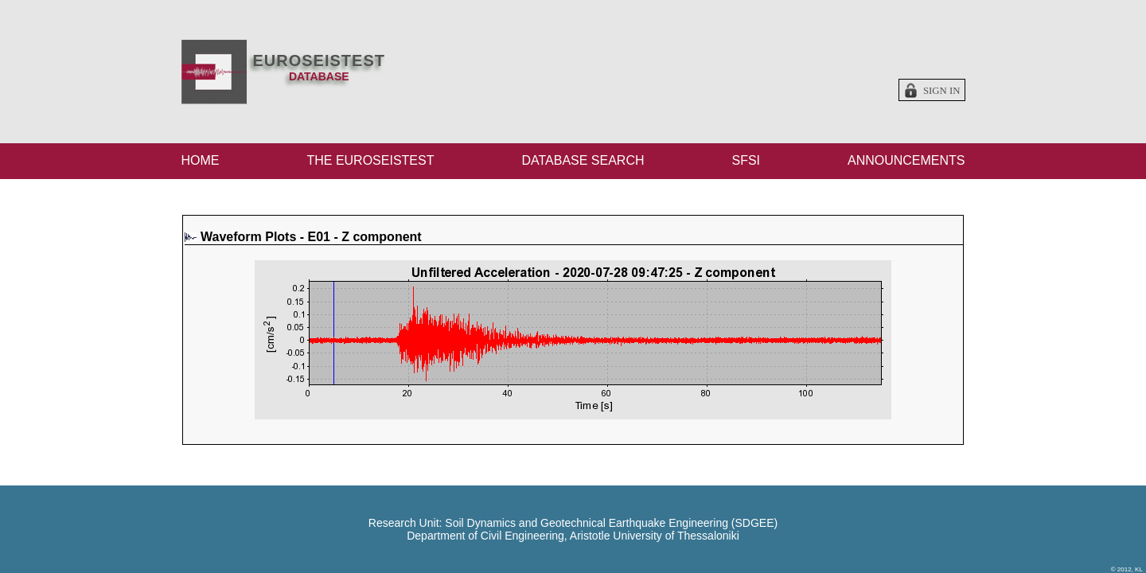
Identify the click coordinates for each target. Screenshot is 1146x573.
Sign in (942, 90)
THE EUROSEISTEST (370, 160)
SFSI (745, 160)
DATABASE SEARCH (582, 160)
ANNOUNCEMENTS (906, 160)
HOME (200, 160)
